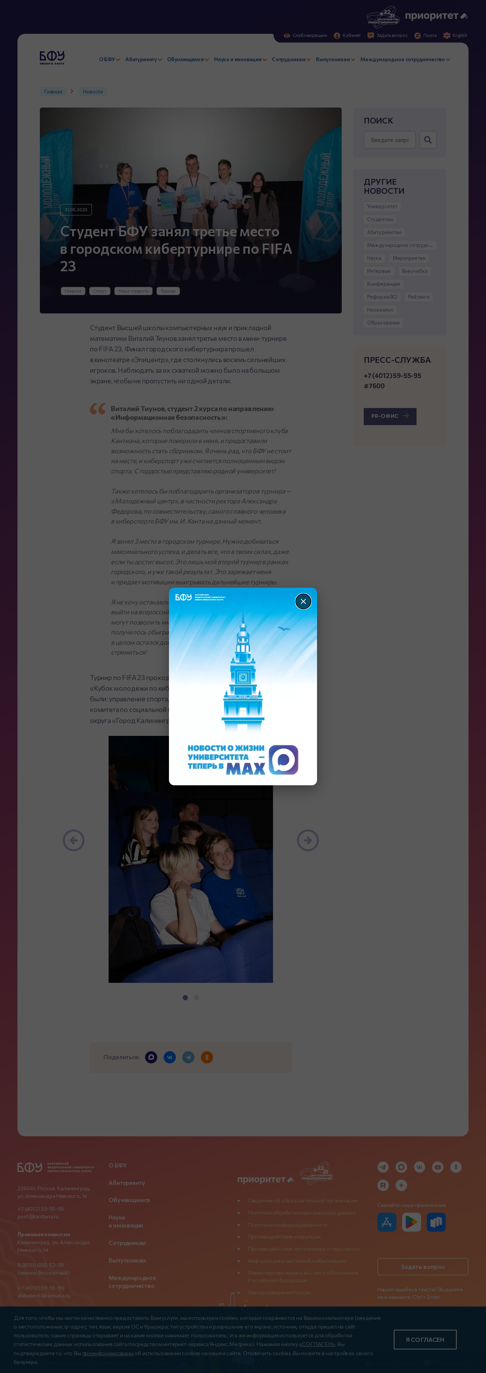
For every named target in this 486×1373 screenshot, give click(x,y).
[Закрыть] (303, 601)
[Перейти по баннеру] (243, 686)
